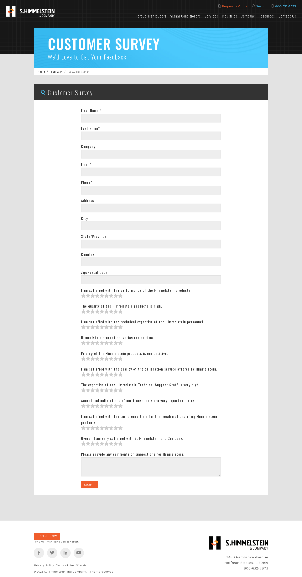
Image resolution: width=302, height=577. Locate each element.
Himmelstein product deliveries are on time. (117, 337)
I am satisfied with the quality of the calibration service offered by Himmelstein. (149, 369)
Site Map (82, 565)
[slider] (102, 296)
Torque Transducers (151, 16)
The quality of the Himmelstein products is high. (121, 306)
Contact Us (287, 16)
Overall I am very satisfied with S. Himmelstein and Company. (132, 438)
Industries (229, 16)
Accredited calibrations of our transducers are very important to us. (138, 400)
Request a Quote (235, 6)
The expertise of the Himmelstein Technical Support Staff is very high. (140, 384)
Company (248, 16)
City (84, 218)
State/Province (94, 236)
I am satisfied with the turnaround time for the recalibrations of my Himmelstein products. (149, 419)
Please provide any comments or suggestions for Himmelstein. (133, 454)
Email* (86, 164)
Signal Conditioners (185, 16)
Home (41, 71)
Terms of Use (65, 565)
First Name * (91, 110)
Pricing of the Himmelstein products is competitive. (124, 353)
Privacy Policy (44, 565)
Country (87, 254)
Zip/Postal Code (94, 272)
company (57, 71)
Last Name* (90, 128)
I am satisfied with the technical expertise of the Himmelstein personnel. (142, 321)
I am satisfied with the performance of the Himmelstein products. (136, 290)
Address (87, 200)
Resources (267, 16)
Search (261, 6)
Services (211, 16)
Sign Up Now (47, 536)
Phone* (87, 182)
